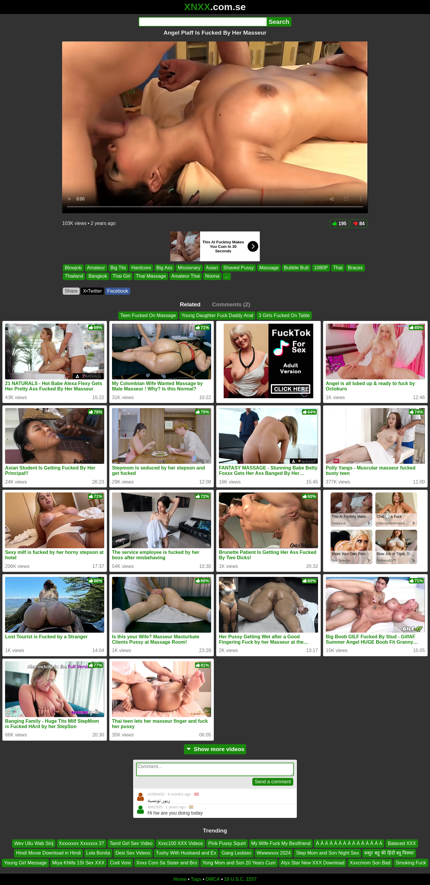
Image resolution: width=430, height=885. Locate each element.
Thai (338, 267)
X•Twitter (92, 291)
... (227, 276)
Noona (212, 276)
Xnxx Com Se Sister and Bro (166, 862)
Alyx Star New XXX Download (313, 862)
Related (190, 304)
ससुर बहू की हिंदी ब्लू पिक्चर (389, 852)
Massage (269, 267)
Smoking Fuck (411, 862)
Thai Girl (121, 276)
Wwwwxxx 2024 (274, 852)
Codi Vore (120, 862)
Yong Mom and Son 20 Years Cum (239, 862)
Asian (212, 267)
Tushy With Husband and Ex (186, 852)
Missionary (189, 267)
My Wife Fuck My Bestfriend (281, 843)
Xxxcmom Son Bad (370, 862)
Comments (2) (231, 304)
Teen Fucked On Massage (148, 315)
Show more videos (215, 749)
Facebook (117, 291)
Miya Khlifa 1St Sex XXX (78, 862)
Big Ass (164, 267)
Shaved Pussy (238, 267)
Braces (355, 267)
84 (359, 223)
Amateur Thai (185, 276)
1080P (321, 267)
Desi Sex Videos (133, 852)
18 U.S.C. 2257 (240, 879)
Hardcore (141, 267)
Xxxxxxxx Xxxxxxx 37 (81, 843)
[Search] (203, 22)
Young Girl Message (25, 862)
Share (71, 291)
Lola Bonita (98, 852)
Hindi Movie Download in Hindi (48, 852)
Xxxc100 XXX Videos (180, 843)
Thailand (74, 276)
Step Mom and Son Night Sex (327, 852)
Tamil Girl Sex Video (131, 843)
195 (339, 223)
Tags (196, 879)
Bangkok (97, 276)
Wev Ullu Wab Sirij (33, 843)
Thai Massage (151, 276)
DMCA (212, 879)
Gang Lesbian (236, 852)
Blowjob (73, 267)
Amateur (96, 267)
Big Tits (118, 267)
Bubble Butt (296, 267)
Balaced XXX (402, 843)
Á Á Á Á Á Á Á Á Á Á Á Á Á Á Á (349, 843)
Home (180, 879)
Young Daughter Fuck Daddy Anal (217, 315)
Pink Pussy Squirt (227, 843)
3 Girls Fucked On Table (284, 315)
